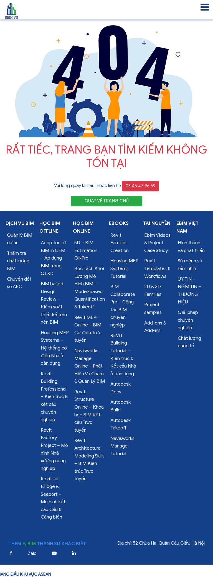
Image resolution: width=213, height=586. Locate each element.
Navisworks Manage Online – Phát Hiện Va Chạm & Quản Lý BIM (89, 366)
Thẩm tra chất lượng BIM (18, 260)
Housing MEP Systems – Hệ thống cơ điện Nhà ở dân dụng (55, 348)
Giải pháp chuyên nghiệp (188, 320)
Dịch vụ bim (20, 223)
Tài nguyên (156, 223)
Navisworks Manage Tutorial (122, 446)
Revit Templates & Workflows (157, 268)
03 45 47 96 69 (141, 186)
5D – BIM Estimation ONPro (85, 250)
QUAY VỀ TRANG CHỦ (107, 201)
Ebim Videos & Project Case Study (157, 242)
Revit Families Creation (119, 242)
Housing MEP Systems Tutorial (124, 268)
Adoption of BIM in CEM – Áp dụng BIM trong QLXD (53, 258)
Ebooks (119, 223)
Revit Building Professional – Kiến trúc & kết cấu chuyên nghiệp (54, 397)
